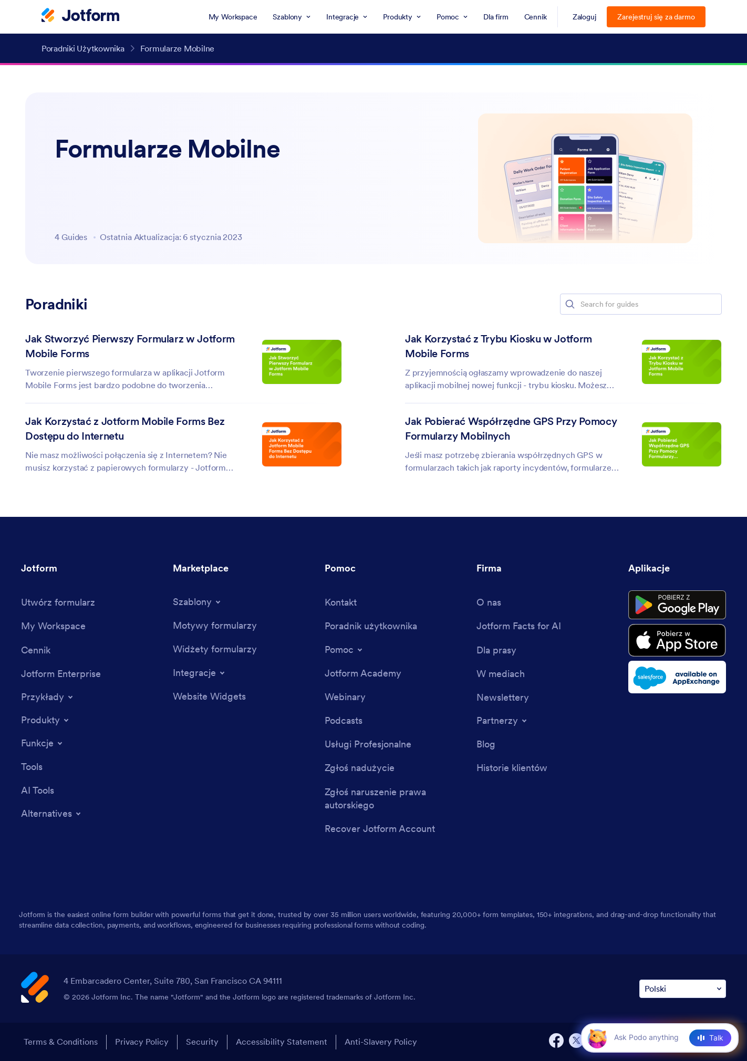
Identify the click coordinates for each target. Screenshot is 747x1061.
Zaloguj (584, 17)
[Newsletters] (502, 697)
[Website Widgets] (209, 696)
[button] (570, 304)
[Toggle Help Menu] (344, 649)
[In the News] (500, 673)
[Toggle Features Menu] (42, 743)
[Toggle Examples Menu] (48, 697)
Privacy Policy (142, 1041)
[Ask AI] (655, 1037)
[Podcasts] (343, 720)
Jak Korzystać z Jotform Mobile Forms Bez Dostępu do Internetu (124, 428)
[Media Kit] (496, 650)
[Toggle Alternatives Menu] (51, 813)
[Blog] (485, 744)
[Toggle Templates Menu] (197, 601)
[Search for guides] (650, 304)
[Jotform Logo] (80, 16)
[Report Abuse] (360, 767)
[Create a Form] (58, 602)
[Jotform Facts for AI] (518, 626)
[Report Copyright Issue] (395, 798)
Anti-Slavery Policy (381, 1041)
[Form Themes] (215, 625)
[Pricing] (35, 650)
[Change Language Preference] (682, 989)
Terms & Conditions (61, 1041)
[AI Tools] (37, 790)
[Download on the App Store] (677, 640)
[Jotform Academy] (363, 673)
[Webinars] (345, 697)
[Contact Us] (341, 602)
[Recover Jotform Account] (380, 828)
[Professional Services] (368, 744)
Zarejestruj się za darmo (656, 17)
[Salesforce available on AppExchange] (677, 677)
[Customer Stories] (511, 767)
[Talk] (710, 1037)
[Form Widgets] (215, 649)
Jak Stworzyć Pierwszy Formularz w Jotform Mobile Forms (130, 346)
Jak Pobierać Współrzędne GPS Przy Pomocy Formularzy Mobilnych (511, 428)
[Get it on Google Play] (677, 605)
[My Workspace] (53, 626)
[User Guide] (371, 626)
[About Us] (488, 602)
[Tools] (32, 766)
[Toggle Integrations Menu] (199, 672)
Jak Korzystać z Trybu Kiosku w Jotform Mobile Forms (498, 346)
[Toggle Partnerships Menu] (502, 720)
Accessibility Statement (281, 1041)
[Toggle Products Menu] (45, 720)
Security (202, 1041)
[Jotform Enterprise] (61, 673)
